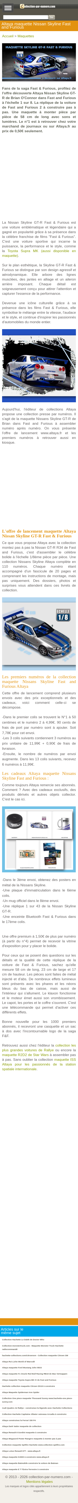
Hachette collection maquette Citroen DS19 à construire (28, 1386)
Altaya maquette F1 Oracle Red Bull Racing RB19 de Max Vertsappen (34, 1374)
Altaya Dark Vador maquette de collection (21, 1426)
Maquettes (25, 36)
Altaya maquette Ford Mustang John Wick (22, 1367)
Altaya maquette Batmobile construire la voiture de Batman (30, 1463)
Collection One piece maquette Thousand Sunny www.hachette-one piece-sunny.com (37, 1400)
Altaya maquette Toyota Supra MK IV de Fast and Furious (29, 1380)
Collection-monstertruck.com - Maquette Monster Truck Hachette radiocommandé (32, 1347)
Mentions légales (39, 1482)
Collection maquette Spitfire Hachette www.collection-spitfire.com (33, 1445)
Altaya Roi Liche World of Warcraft (18, 1361)
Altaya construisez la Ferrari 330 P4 (19, 1420)
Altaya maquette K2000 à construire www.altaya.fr (25, 1457)
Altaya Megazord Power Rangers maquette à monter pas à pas (31, 1438)
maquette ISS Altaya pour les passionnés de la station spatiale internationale (39, 1064)
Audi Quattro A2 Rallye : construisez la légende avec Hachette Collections (37, 1408)
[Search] (25, 17)
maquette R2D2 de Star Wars (25, 1055)
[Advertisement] (39, 176)
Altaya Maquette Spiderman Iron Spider (20, 1392)
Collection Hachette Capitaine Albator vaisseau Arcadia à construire (34, 1414)
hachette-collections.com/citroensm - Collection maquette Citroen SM (35, 1355)
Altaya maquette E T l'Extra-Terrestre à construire (25, 1469)
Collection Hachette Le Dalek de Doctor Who (23, 1339)
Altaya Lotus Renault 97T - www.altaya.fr (21, 1451)
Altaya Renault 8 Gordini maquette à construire (24, 1432)
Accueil (8, 36)
